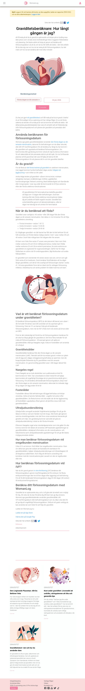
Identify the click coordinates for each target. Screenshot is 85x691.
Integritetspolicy (15, 681)
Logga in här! (35, 14)
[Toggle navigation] (4, 3)
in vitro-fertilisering (40, 471)
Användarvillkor (15, 683)
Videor (46, 683)
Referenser (19, 524)
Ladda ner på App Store (24, 513)
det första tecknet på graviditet (38, 168)
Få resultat (42, 107)
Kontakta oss (48, 685)
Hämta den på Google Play (25, 517)
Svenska (13, 688)
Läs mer (12, 613)
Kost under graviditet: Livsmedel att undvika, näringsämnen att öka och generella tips (58, 593)
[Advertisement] (42, 545)
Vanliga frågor (48, 681)
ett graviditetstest (33, 118)
